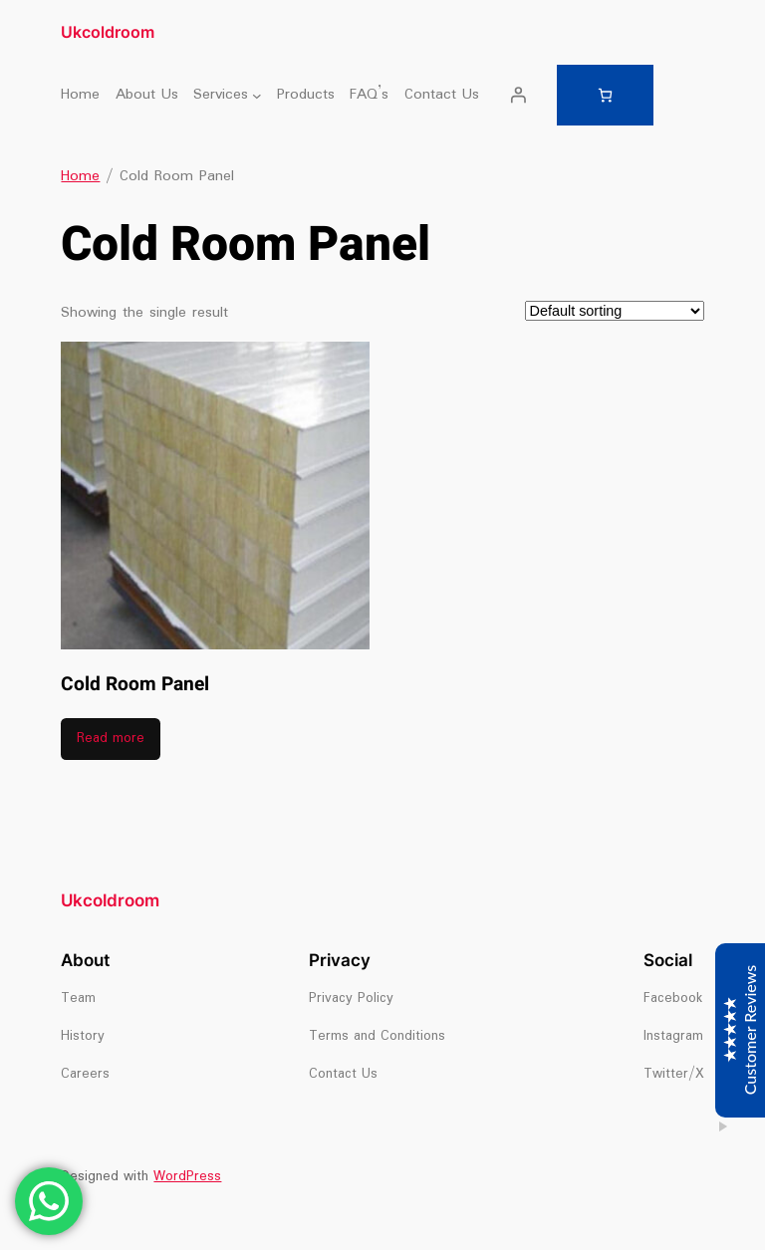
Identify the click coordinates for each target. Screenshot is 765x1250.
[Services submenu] (257, 95)
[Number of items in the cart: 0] (605, 95)
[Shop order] (614, 311)
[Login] (518, 95)
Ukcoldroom (107, 32)
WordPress (187, 1176)
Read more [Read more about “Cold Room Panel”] (110, 738)
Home (80, 176)
